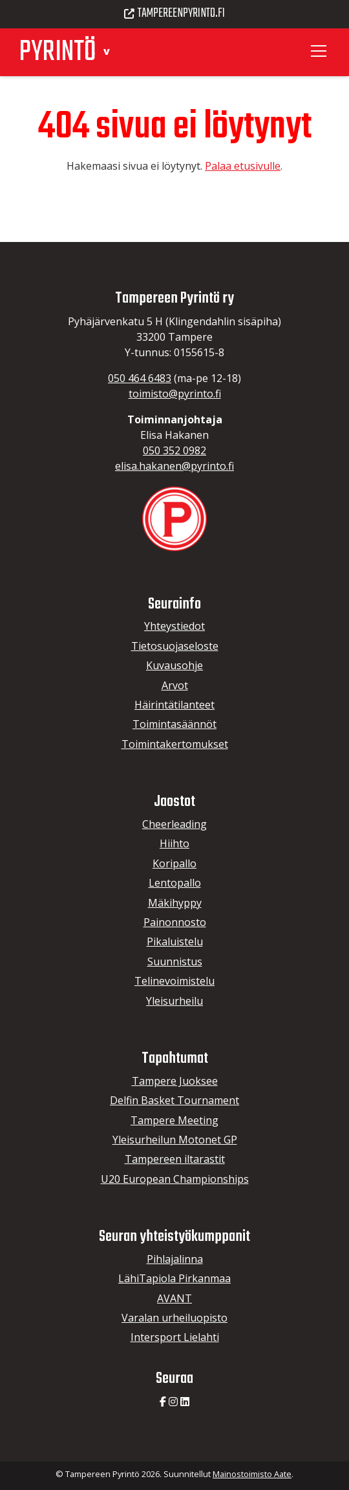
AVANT (174, 1298)
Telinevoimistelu (174, 981)
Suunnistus (174, 961)
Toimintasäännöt (174, 724)
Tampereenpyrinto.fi (174, 13)
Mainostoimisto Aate (252, 1474)
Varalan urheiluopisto (174, 1318)
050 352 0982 (174, 450)
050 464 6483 (139, 378)
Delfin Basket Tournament (174, 1100)
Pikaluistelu (175, 941)
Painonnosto (174, 922)
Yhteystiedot (174, 626)
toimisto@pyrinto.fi (175, 394)
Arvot (175, 685)
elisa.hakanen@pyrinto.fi (174, 466)
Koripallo (174, 863)
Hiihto (174, 843)
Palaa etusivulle (242, 166)
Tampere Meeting (174, 1120)
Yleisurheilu (174, 1001)
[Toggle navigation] (320, 51)
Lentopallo (175, 883)
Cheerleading (174, 824)
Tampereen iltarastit (175, 1159)
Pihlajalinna (175, 1259)
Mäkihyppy (175, 903)
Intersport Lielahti (175, 1337)
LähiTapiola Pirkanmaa (174, 1278)
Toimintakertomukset (175, 744)
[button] (106, 50)
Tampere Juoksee (175, 1081)
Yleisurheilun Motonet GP (174, 1140)
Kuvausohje (174, 665)
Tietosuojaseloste (174, 646)
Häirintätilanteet (174, 705)
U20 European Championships (175, 1179)
